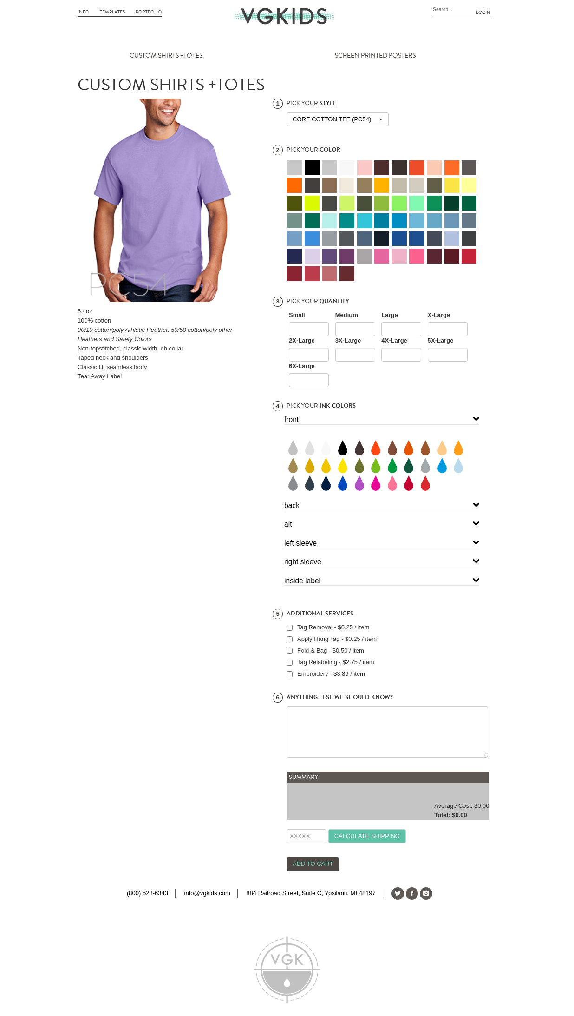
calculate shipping (367, 835)
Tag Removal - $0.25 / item (333, 627)
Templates (112, 12)
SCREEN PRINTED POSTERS (375, 56)
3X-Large (348, 340)
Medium (346, 314)
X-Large (439, 314)
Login (483, 12)
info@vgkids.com (207, 893)
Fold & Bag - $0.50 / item (330, 650)
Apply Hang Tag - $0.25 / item (337, 638)
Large (389, 314)
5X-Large (441, 340)
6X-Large (302, 366)
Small (297, 314)
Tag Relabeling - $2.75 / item (335, 662)
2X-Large (302, 340)
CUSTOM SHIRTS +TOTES (166, 56)
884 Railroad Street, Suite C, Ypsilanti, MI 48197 (310, 893)
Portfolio (149, 12)
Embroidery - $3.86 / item (331, 673)
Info (83, 12)
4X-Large (394, 340)
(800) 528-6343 (147, 893)
